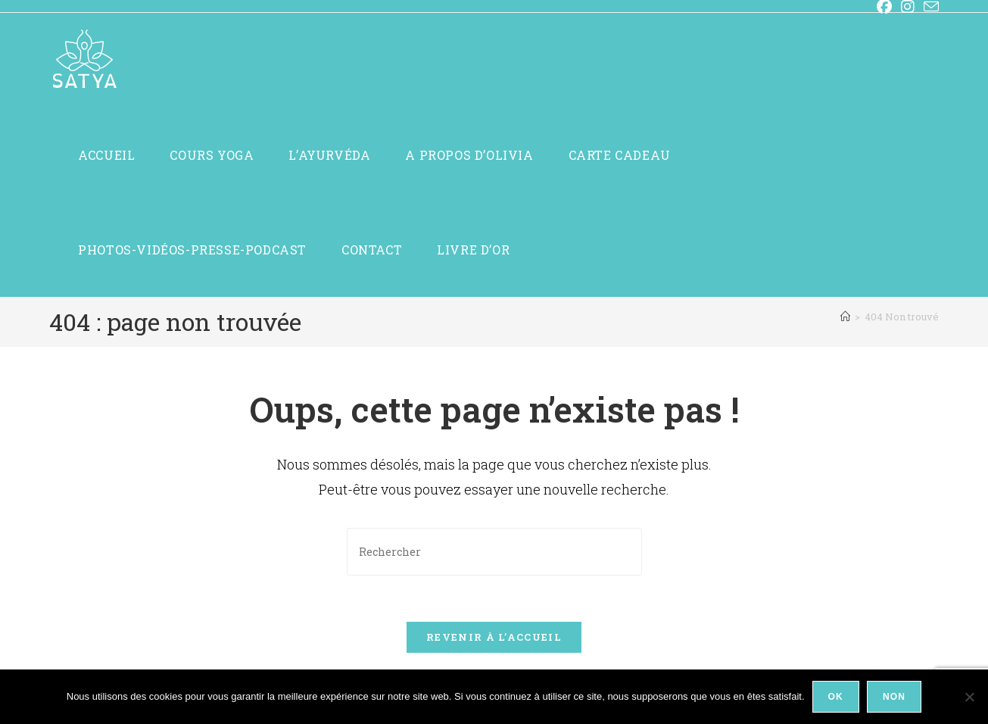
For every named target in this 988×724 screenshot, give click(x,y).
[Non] (969, 696)
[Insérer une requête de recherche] (494, 552)
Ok (835, 696)
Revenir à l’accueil (494, 637)
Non (894, 696)
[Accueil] (845, 316)
